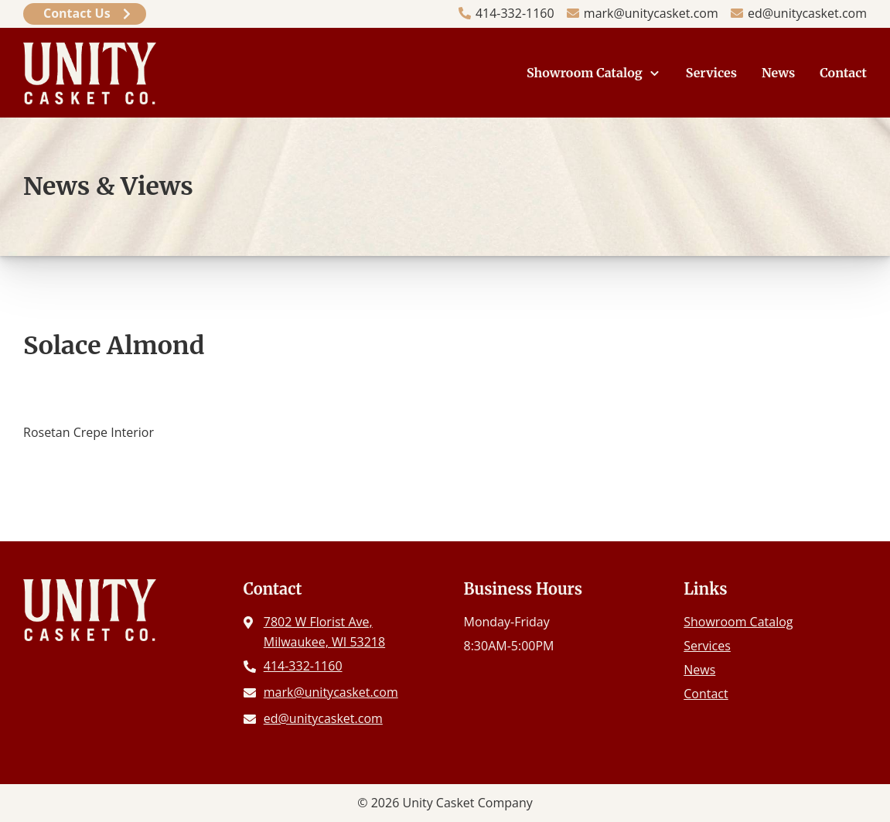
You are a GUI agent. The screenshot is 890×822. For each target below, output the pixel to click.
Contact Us (77, 13)
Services (711, 72)
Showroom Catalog (585, 72)
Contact (843, 72)
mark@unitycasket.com (651, 13)
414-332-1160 (515, 13)
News (778, 72)
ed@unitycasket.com (807, 13)
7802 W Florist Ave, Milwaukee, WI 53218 (324, 631)
